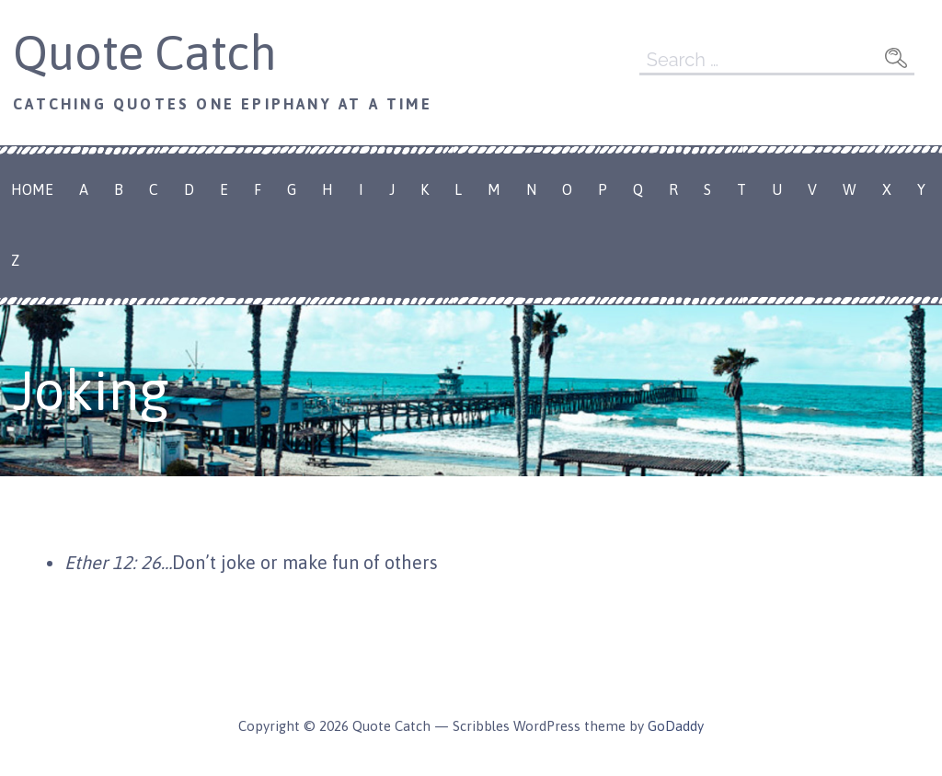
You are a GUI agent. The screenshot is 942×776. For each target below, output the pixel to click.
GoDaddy (676, 726)
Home (32, 189)
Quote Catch (145, 52)
